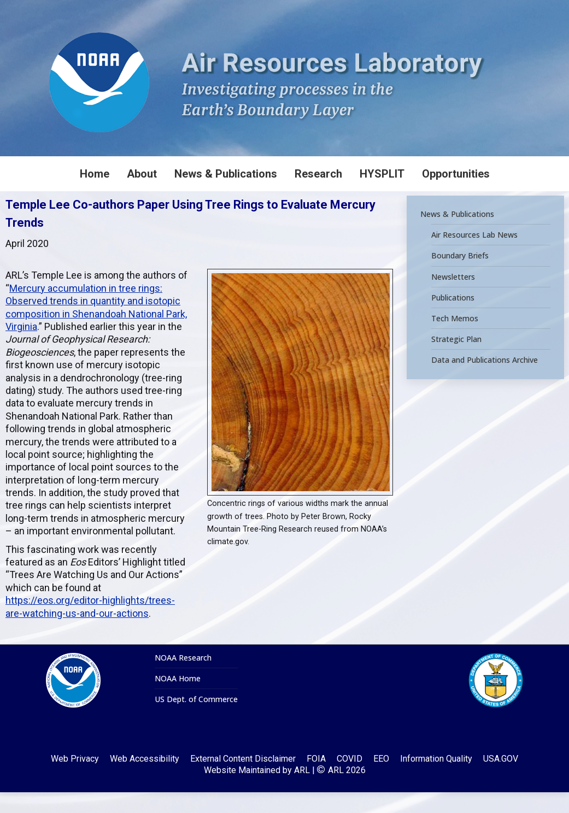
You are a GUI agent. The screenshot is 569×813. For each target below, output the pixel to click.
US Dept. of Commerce (196, 720)
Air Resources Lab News (474, 256)
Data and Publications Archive (484, 381)
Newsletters (453, 298)
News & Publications (457, 235)
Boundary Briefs (460, 276)
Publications (452, 318)
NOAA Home (178, 699)
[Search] (487, 10)
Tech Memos (454, 339)
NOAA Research (183, 679)
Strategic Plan (456, 360)
